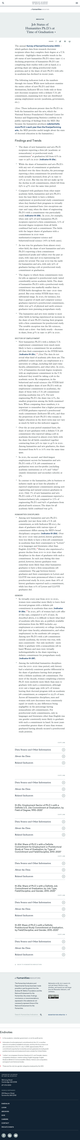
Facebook (4, 1135)
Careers (5, 1119)
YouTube (16, 1135)
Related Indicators (24, 763)
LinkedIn (10, 1135)
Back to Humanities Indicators (29, 964)
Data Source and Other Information (33, 750)
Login (4, 1107)
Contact (5, 1123)
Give (3, 1115)
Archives (5, 1111)
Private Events (8, 1127)
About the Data (22, 756)
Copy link (61, 742)
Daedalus (6, 1103)
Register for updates (56, 1015)
